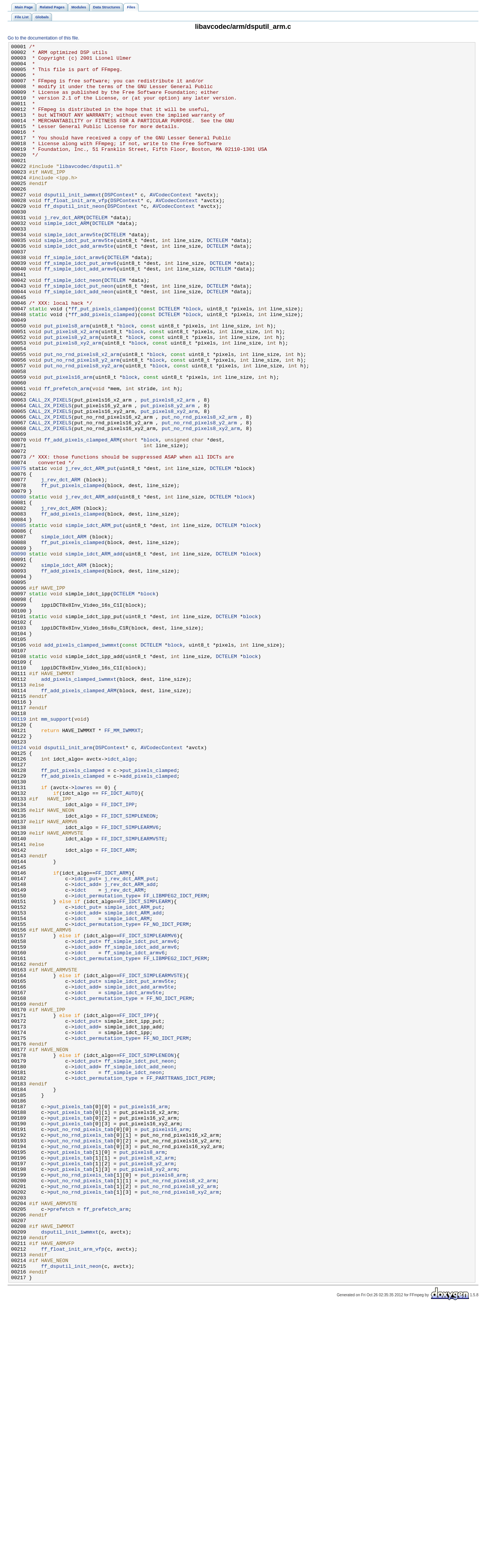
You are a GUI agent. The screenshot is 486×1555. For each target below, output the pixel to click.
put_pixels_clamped (149, 916)
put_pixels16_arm (68, 444)
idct (80, 1059)
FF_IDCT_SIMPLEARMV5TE (133, 998)
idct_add (86, 1052)
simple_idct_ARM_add (94, 656)
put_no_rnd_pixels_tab (82, 1346)
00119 (18, 854)
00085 (18, 622)
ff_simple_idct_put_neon (78, 334)
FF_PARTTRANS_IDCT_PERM (180, 1285)
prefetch (62, 1442)
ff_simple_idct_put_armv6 (80, 307)
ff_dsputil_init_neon (74, 239)
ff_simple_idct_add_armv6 (80, 314)
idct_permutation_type (106, 1066)
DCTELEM (96, 252)
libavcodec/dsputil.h (89, 191)
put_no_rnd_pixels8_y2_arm (81, 423)
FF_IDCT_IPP (117, 957)
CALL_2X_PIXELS (50, 471)
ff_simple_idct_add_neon (78, 341)
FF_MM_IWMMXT (122, 868)
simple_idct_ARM (66, 259)
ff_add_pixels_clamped (103, 368)
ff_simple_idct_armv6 (74, 300)
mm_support (56, 854)
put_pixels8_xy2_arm (72, 403)
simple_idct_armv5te (72, 273)
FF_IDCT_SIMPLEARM (145, 1073)
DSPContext (119, 225)
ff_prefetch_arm (66, 457)
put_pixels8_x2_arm (71, 389)
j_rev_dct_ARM (63, 252)
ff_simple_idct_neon (72, 327)
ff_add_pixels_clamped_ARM (81, 519)
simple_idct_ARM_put (94, 622)
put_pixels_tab (71, 1319)
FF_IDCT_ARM (117, 1011)
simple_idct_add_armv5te (78, 286)
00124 (18, 888)
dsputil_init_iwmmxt (72, 225)
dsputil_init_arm (68, 888)
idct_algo (120, 902)
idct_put (86, 1045)
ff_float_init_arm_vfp (75, 232)
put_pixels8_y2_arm (71, 396)
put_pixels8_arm (66, 382)
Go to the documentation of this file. (43, 38)
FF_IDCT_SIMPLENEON (128, 970)
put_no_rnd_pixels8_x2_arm (81, 416)
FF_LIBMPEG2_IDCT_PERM (175, 1066)
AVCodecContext (171, 225)
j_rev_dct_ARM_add (91, 587)
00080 (18, 587)
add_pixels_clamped (149, 922)
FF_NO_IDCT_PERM (166, 1100)
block (193, 362)
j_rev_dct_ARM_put (91, 553)
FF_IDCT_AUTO (119, 943)
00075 (18, 553)
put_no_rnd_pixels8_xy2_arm (83, 430)
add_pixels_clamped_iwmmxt (81, 765)
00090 (18, 656)
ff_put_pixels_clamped (103, 362)
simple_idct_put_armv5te (78, 280)
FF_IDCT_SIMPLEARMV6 (130, 984)
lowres (83, 936)
